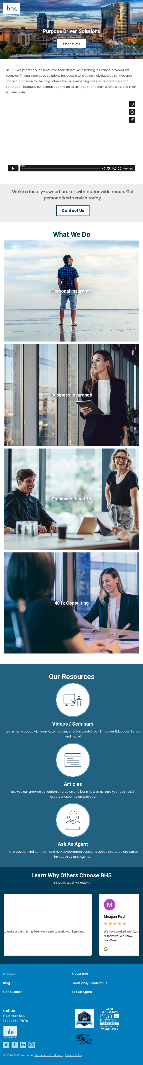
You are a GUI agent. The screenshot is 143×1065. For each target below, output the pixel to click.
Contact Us (73, 210)
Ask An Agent (82, 992)
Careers (9, 974)
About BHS (80, 974)
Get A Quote (12, 992)
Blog (6, 983)
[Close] (135, 11)
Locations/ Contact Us (89, 983)
